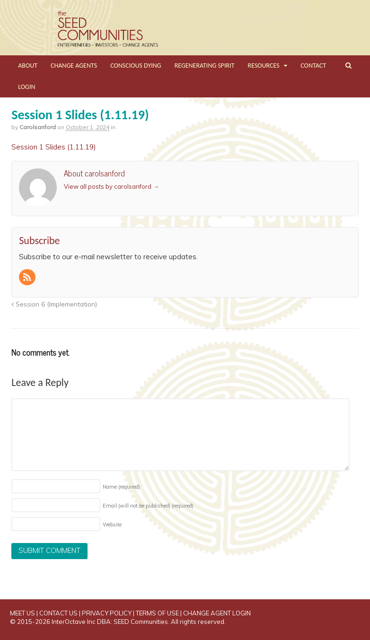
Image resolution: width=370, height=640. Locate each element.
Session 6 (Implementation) (54, 304)
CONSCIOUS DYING (135, 65)
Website (112, 524)
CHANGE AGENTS (74, 65)
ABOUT (27, 65)
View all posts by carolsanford (111, 186)
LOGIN (26, 87)
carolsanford (37, 127)
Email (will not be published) (148, 505)
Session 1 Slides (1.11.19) (53, 146)
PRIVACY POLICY (107, 613)
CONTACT (313, 65)
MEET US (22, 613)
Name (121, 486)
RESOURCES (264, 65)
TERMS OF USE (157, 613)
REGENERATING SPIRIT (205, 65)
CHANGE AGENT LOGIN (217, 613)
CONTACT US (58, 613)
